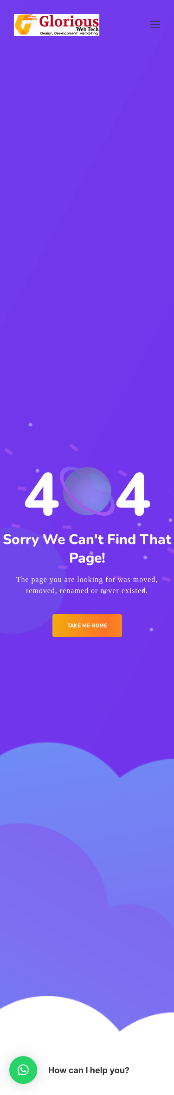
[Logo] (57, 25)
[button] (23, 1070)
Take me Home (87, 625)
